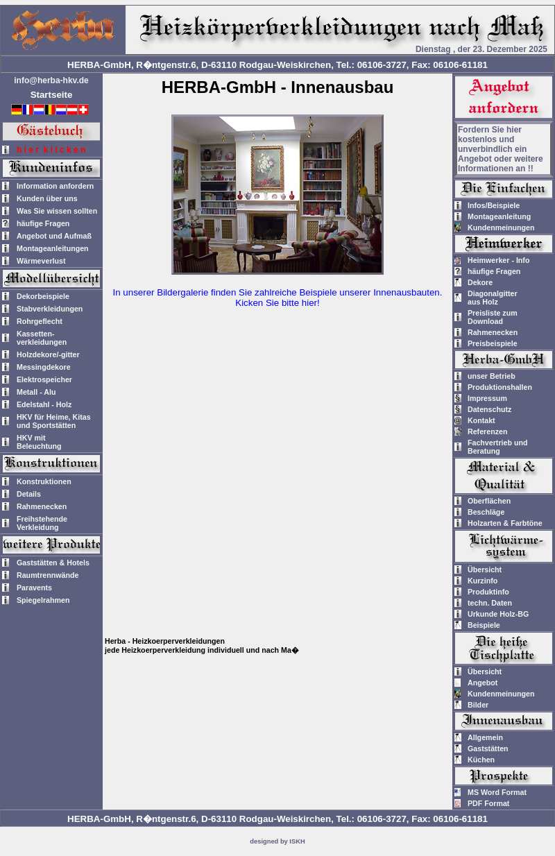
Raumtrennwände (47, 575)
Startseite (52, 94)
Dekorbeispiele (43, 296)
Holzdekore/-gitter (48, 354)
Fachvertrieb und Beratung (497, 446)
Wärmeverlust (41, 261)
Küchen (481, 759)
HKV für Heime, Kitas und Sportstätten (54, 421)
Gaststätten (488, 748)
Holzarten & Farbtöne (505, 523)
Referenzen (487, 431)
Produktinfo (488, 592)
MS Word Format (497, 792)
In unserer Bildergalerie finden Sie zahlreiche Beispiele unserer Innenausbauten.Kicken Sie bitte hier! (278, 297)
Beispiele (484, 625)
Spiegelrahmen (43, 600)
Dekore (480, 282)
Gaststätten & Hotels (53, 562)
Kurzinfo (482, 580)
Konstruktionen (44, 481)
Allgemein (485, 737)
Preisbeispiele (493, 343)
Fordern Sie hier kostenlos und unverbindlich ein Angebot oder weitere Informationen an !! (500, 149)
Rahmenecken (42, 506)
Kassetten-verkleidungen (42, 337)
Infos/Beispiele (494, 205)
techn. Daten (490, 603)
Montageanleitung (499, 216)
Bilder (478, 705)
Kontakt (481, 420)
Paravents (34, 587)
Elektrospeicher (44, 379)
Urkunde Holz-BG (498, 614)
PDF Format (488, 803)
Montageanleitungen (53, 248)
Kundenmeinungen (501, 227)
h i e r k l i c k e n (51, 150)
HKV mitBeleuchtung (39, 442)
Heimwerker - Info (498, 260)
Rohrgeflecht (39, 321)
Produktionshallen (500, 387)
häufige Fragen (43, 223)
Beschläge (486, 512)
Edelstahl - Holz (44, 404)
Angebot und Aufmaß (54, 236)
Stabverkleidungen (50, 309)
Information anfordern (55, 186)
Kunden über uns (47, 198)
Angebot (482, 682)
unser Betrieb (491, 376)
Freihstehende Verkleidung (42, 523)
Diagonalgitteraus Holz (493, 297)
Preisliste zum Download (493, 317)
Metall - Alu (36, 392)
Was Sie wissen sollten (57, 211)
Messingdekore (44, 367)
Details (29, 494)
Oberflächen (489, 501)
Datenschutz (489, 409)
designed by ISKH (277, 841)
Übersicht (485, 569)
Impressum (487, 398)
